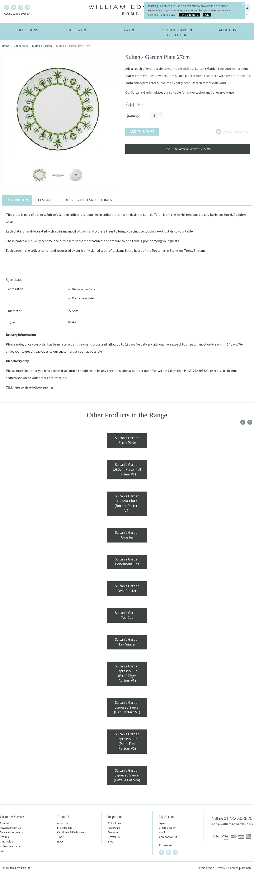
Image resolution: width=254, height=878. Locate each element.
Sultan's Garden (42, 46)
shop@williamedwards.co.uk (231, 824)
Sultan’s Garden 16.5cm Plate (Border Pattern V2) (127, 503)
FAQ (2, 851)
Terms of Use (206, 868)
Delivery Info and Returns (88, 200)
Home (5, 46)
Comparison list (168, 837)
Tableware (77, 30)
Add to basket (142, 131)
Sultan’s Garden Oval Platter (127, 588)
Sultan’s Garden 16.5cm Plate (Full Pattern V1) (127, 469)
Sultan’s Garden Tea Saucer (127, 642)
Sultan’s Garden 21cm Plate (127, 440)
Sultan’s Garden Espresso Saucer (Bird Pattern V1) (127, 707)
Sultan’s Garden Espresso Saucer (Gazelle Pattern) (127, 775)
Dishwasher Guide (10, 846)
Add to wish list (235, 131)
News (60, 841)
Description (17, 200)
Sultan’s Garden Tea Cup (127, 615)
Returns (4, 837)
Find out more (189, 15)
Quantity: (132, 115)
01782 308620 (238, 818)
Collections (26, 30)
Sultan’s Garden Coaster (127, 535)
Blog (110, 841)
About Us (227, 30)
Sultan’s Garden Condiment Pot (127, 561)
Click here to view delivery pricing (29, 387)
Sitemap (245, 868)
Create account (167, 828)
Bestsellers (113, 837)
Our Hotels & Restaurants (71, 832)
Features (46, 200)
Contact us (6, 823)
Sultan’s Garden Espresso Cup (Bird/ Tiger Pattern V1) (127, 673)
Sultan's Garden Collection (177, 32)
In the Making (64, 828)
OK (207, 15)
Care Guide (6, 841)
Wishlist (163, 832)
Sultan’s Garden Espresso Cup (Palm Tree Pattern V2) (127, 741)
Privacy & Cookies (227, 868)
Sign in (162, 823)
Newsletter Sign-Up (10, 828)
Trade (60, 837)
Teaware (127, 30)
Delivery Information (11, 832)
